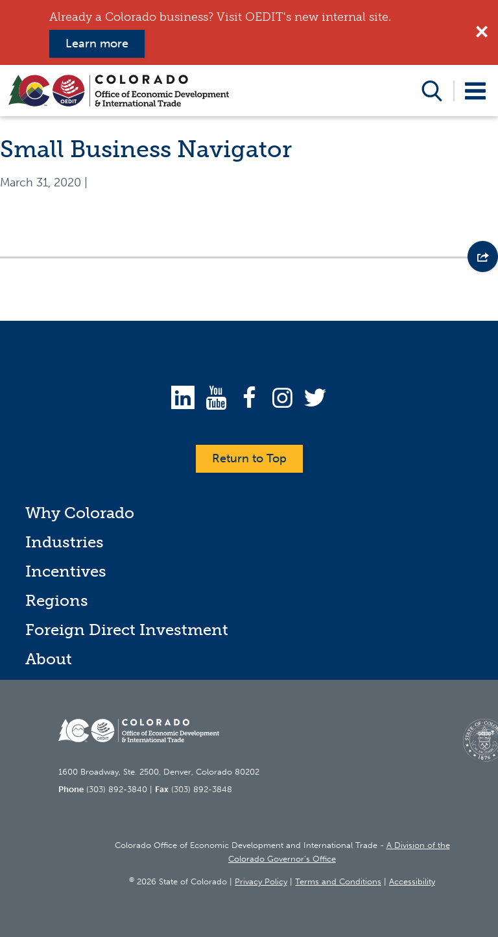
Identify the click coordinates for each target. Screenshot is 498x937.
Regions (56, 600)
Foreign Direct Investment (126, 629)
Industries (64, 541)
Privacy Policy (261, 881)
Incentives (65, 571)
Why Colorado (79, 512)
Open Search (432, 91)
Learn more (96, 43)
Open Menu (475, 91)
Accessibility (412, 881)
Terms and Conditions (338, 881)
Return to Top (249, 458)
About (48, 658)
